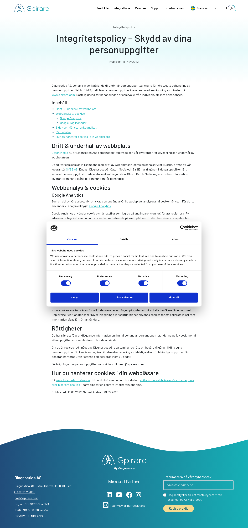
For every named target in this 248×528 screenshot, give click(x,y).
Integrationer (122, 8)
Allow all (173, 297)
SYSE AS (72, 169)
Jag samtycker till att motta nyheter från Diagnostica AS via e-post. (195, 497)
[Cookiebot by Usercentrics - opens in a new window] (183, 228)
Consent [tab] (72, 239)
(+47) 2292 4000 (24, 492)
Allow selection (124, 297)
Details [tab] (124, 239)
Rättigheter (63, 132)
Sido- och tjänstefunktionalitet (76, 127)
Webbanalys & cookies (70, 113)
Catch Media (60, 153)
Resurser (141, 8)
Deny (74, 297)
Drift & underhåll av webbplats (76, 109)
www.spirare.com (63, 95)
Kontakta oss (175, 8)
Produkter (103, 8)
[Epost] (198, 485)
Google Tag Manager (73, 123)
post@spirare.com (131, 364)
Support (156, 8)
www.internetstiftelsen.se (73, 380)
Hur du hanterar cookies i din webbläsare (83, 137)
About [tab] (175, 239)
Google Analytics (70, 118)
